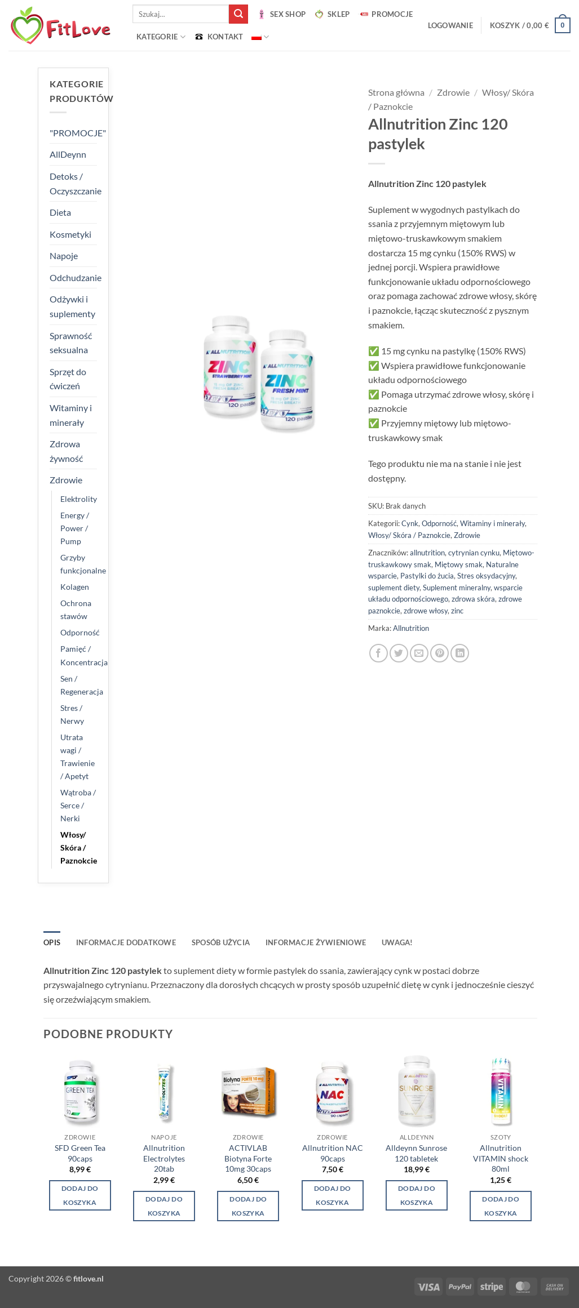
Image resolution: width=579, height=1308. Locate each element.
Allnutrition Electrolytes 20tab (164, 1158)
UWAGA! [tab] (397, 942)
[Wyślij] (238, 14)
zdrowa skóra (473, 598)
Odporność (80, 632)
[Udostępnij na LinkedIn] (459, 653)
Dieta (60, 212)
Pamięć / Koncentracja (84, 655)
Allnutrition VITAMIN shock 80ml (500, 1158)
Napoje (64, 255)
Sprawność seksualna (71, 342)
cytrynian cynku (474, 552)
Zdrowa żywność (66, 451)
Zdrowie (66, 479)
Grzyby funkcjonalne (83, 564)
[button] (450, 25)
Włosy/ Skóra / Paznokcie (78, 847)
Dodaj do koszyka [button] (80, 1195)
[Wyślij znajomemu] (419, 653)
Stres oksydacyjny (486, 575)
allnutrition (427, 552)
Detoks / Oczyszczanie (75, 183)
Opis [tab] (51, 942)
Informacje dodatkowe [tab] (126, 942)
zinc (457, 610)
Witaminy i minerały (71, 415)
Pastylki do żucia (427, 575)
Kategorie (160, 37)
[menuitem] (260, 37)
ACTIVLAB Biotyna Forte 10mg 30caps (248, 1158)
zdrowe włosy (426, 610)
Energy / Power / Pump (74, 528)
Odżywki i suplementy (72, 306)
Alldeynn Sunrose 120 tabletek (416, 1153)
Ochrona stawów (75, 609)
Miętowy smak (459, 564)
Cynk (409, 523)
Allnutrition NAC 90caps (332, 1153)
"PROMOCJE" (78, 132)
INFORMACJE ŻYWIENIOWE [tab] (316, 942)
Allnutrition (411, 628)
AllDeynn (68, 154)
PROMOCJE (385, 14)
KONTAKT (218, 36)
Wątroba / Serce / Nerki (78, 805)
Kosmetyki (70, 234)
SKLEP (331, 14)
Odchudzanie (75, 277)
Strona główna (396, 92)
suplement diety (393, 587)
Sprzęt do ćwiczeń (68, 378)
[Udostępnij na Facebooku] (378, 653)
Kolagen (74, 586)
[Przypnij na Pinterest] (439, 653)
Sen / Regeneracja (81, 685)
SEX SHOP (281, 14)
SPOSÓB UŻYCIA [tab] (221, 942)
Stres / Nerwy (72, 714)
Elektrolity (78, 499)
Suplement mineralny (456, 587)
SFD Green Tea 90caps (80, 1153)
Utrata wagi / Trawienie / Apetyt (77, 756)
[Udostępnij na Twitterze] (399, 653)
